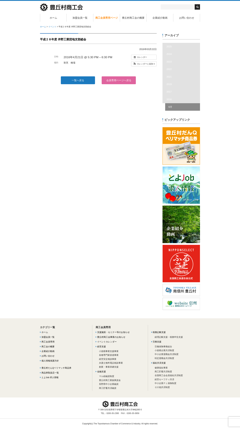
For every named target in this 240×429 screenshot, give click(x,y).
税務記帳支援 (158, 332)
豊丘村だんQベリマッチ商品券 (55, 368)
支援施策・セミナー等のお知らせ (113, 332)
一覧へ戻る (78, 80)
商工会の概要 (47, 346)
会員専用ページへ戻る (118, 80)
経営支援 (101, 346)
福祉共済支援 (158, 363)
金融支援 (101, 371)
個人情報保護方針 (49, 360)
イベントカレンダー (106, 341)
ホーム (53, 17)
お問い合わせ (186, 17)
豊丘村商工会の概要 (133, 17)
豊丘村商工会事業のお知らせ (110, 337)
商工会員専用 (47, 341)
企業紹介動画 (160, 17)
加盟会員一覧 (80, 17)
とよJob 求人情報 (49, 377)
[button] (143, 64)
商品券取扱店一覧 (49, 372)
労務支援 (156, 341)
